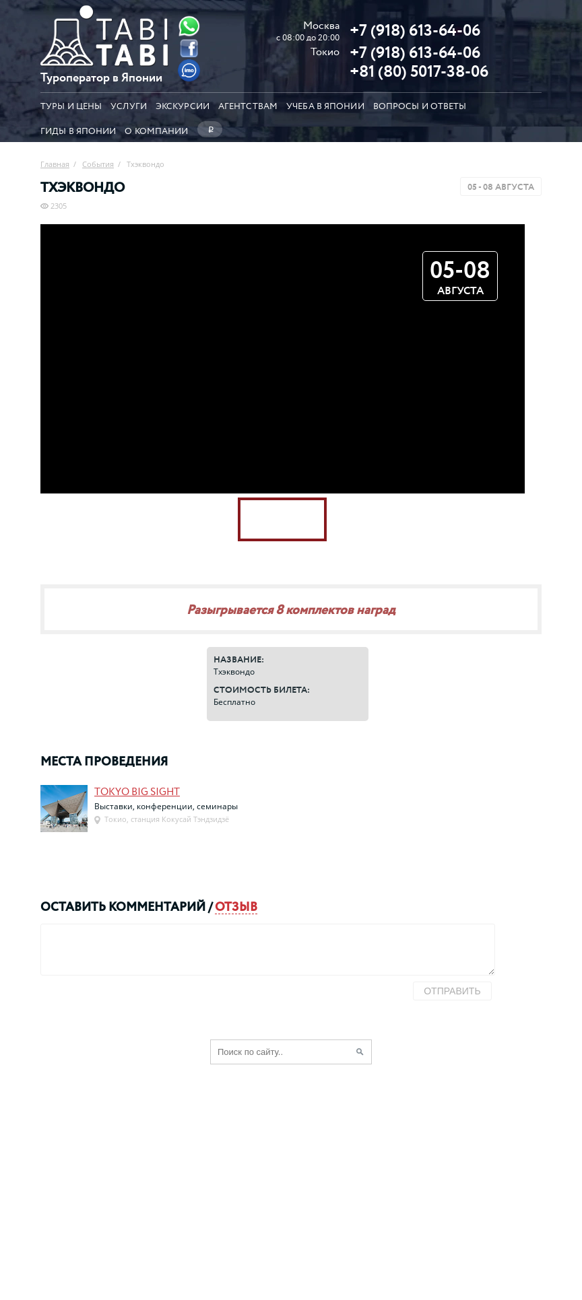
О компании (156, 130)
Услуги (128, 105)
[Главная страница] (104, 62)
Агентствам (248, 105)
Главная (54, 164)
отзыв (236, 906)
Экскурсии (182, 105)
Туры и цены (71, 105)
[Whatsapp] (189, 26)
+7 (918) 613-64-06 (415, 29)
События (98, 164)
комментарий (156, 906)
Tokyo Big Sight (137, 791)
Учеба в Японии (325, 105)
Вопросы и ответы (420, 105)
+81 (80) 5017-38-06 (419, 70)
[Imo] (189, 70)
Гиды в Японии (78, 130)
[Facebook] (189, 48)
